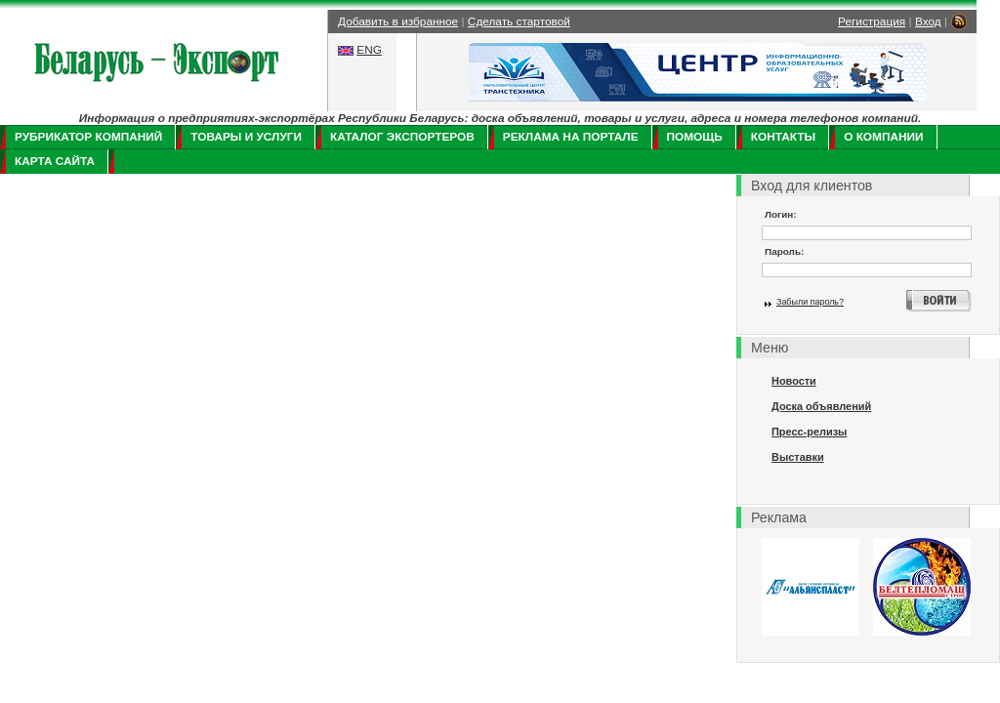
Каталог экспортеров (402, 137)
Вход (928, 21)
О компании (883, 137)
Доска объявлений (821, 406)
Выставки (797, 457)
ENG (369, 50)
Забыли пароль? (810, 302)
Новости (793, 381)
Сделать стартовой (519, 21)
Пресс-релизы (809, 431)
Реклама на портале (571, 137)
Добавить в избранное (398, 21)
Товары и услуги (246, 137)
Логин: (781, 214)
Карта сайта (55, 161)
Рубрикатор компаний (88, 137)
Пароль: (784, 251)
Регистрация (871, 21)
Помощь (695, 137)
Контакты (783, 137)
